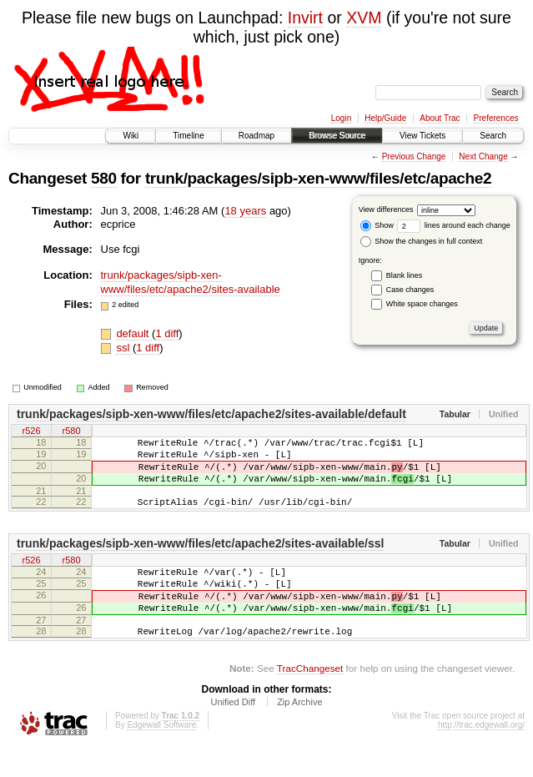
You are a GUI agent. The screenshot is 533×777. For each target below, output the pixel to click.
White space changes (422, 304)
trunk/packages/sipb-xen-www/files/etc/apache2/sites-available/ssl (200, 558)
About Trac (440, 118)
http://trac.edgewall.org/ (481, 754)
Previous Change (414, 156)
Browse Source (337, 135)
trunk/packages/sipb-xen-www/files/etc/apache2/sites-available (190, 282)
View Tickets (422, 135)
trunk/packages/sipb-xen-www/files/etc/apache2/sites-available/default (211, 414)
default (134, 333)
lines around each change (453, 225)
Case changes (410, 289)
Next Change (483, 156)
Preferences (496, 118)
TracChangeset (310, 698)
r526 (31, 431)
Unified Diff (232, 732)
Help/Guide (385, 118)
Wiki (130, 135)
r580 (71, 431)
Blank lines (404, 275)
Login (341, 118)
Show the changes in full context (421, 241)
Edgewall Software (161, 754)
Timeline (188, 135)
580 (104, 178)
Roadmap (256, 135)
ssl (124, 347)
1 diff (167, 333)
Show (377, 225)
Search (493, 135)
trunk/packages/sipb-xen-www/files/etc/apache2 (318, 178)
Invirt (305, 17)
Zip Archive (299, 732)
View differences (386, 209)
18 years (245, 210)
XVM (363, 17)
